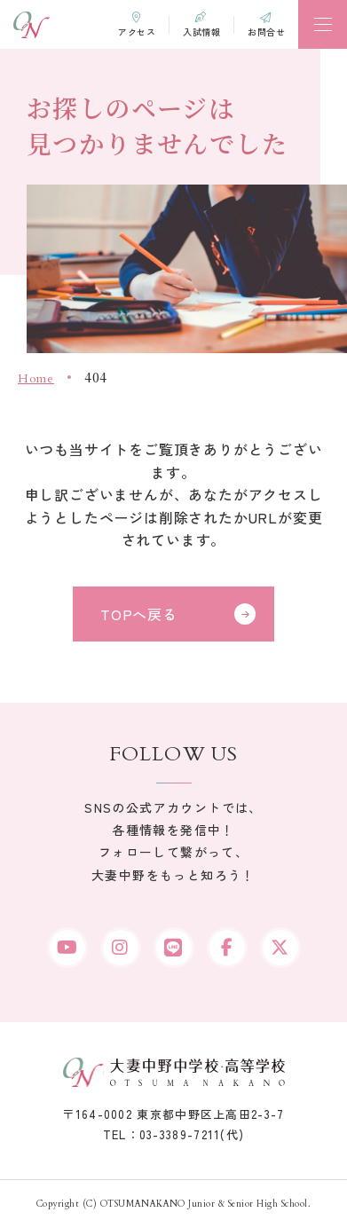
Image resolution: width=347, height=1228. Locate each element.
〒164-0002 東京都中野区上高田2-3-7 (173, 1114)
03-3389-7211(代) (192, 1134)
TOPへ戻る (138, 614)
